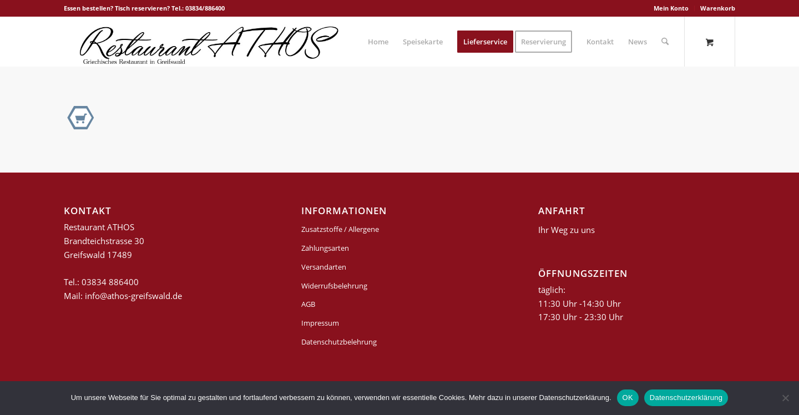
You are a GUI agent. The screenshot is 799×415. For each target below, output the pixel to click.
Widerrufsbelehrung (334, 286)
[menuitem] (671, 8)
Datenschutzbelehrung (339, 342)
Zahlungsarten (325, 248)
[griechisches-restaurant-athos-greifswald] (207, 42)
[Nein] (785, 397)
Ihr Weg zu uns (566, 229)
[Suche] (665, 42)
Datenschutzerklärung (686, 397)
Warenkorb (717, 8)
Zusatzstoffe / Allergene (340, 229)
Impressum (320, 323)
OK (628, 397)
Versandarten (323, 267)
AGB (308, 304)
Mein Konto (671, 8)
